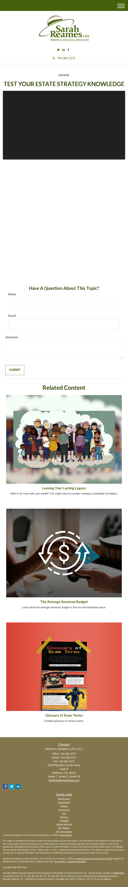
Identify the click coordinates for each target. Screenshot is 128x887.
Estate (64, 806)
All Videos (64, 828)
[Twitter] (58, 50)
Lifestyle (64, 820)
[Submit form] (14, 370)
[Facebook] (68, 50)
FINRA (116, 873)
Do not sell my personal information (70, 861)
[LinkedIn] (63, 50)
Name (12, 294)
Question (11, 337)
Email (12, 315)
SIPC (122, 873)
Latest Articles (64, 824)
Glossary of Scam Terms (64, 715)
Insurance (64, 810)
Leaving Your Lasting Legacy (64, 488)
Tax (64, 813)
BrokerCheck (66, 835)
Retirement (64, 799)
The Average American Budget (64, 602)
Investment (64, 802)
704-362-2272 (64, 58)
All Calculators (64, 831)
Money (64, 817)
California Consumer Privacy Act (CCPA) (94, 859)
